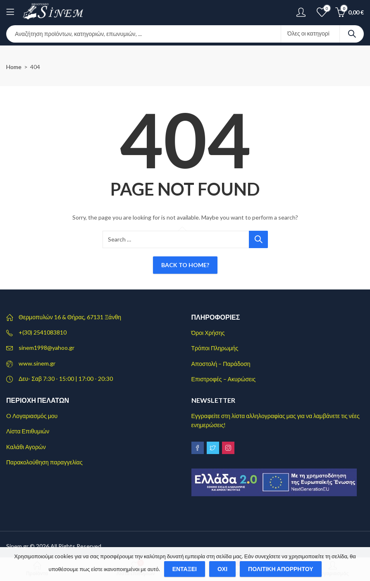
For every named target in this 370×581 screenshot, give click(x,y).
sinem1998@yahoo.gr (46, 347)
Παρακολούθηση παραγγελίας (44, 462)
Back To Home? (185, 264)
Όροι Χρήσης (208, 332)
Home (13, 66)
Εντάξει (184, 568)
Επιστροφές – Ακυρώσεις (223, 379)
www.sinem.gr (37, 363)
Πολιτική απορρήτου (280, 568)
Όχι (222, 568)
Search (352, 34)
